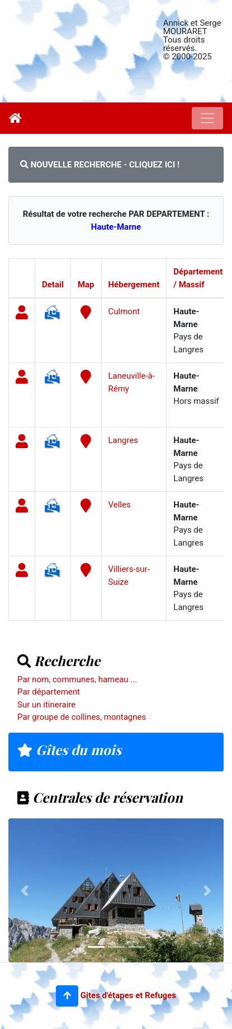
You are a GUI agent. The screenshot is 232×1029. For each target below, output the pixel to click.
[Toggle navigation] (207, 118)
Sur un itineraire (46, 705)
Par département (48, 692)
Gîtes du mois (69, 749)
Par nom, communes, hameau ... (77, 679)
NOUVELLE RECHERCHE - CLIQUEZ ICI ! (99, 165)
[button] (67, 996)
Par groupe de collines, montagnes (81, 717)
